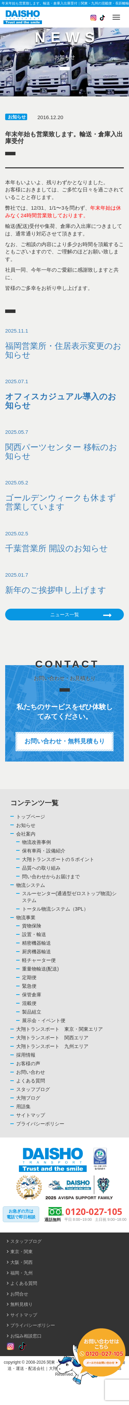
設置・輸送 (34, 934)
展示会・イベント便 (43, 1020)
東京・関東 (21, 1251)
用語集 (23, 1106)
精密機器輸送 (36, 943)
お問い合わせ (30, 1072)
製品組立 (31, 1012)
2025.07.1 (64, 394)
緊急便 (29, 986)
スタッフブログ (33, 1089)
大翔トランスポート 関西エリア (52, 1037)
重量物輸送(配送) (40, 969)
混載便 (29, 1003)
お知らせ (17, 116)
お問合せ (19, 1294)
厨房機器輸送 (36, 951)
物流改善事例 (36, 842)
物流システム (30, 885)
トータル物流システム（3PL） (55, 909)
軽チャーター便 (39, 960)
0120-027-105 (93, 1211)
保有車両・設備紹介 (43, 850)
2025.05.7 (64, 445)
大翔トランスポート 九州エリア (52, 1046)
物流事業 (25, 917)
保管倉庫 (31, 994)
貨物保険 (31, 926)
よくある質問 (30, 1080)
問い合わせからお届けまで (51, 876)
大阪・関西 (21, 1262)
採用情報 (25, 1055)
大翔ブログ (28, 1098)
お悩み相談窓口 (26, 1336)
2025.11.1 (64, 343)
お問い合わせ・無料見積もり (64, 741)
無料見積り (21, 1304)
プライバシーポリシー (40, 1123)
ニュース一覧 (81, 615)
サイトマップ (30, 1115)
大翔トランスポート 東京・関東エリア (59, 1029)
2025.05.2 (64, 495)
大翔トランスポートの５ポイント (58, 859)
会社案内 (25, 834)
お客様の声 (28, 1063)
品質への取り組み (41, 868)
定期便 (29, 977)
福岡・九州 (21, 1273)
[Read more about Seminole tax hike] (10, 1346)
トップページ (30, 816)
